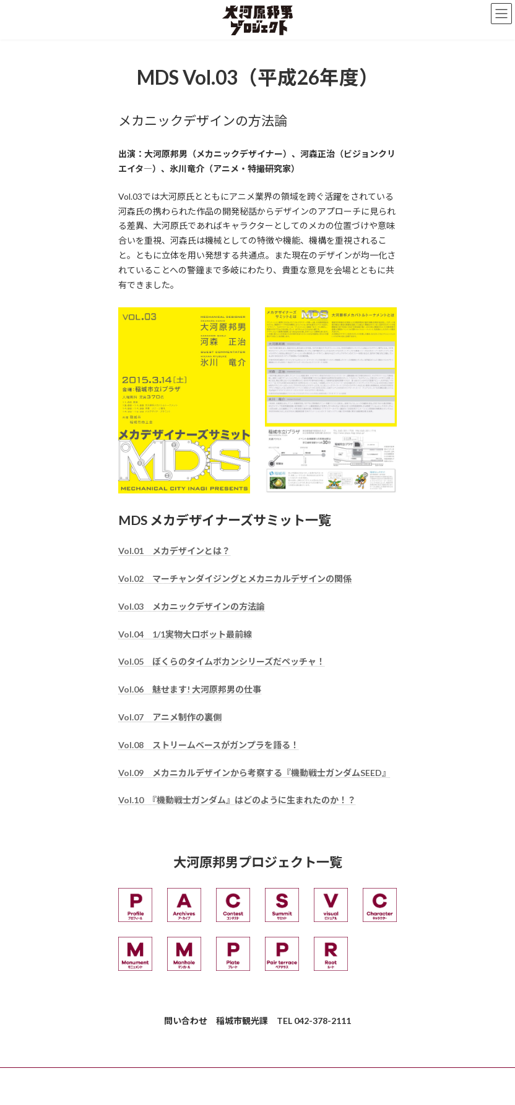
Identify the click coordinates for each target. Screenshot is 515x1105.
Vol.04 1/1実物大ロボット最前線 (185, 634)
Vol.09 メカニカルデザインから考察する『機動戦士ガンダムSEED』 (254, 772)
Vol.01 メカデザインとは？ (174, 550)
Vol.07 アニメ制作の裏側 (170, 717)
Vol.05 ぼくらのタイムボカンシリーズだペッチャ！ (221, 661)
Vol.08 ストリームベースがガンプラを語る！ (208, 745)
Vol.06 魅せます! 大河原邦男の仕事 (189, 689)
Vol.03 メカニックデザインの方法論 (191, 606)
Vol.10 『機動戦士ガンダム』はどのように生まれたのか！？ (237, 800)
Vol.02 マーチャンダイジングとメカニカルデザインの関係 (235, 578)
